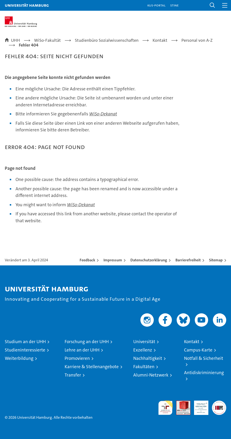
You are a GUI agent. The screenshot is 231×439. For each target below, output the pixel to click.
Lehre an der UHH (82, 350)
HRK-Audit (198, 406)
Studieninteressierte (25, 350)
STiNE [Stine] (174, 5)
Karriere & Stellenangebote (92, 367)
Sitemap (216, 260)
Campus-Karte (198, 350)
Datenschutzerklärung (148, 260)
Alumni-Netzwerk (150, 375)
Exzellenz (142, 350)
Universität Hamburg (27, 5)
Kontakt (191, 342)
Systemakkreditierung (219, 403)
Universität (144, 342)
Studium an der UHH (25, 342)
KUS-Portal (156, 5)
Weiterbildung (19, 358)
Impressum (112, 260)
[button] (212, 5)
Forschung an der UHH (87, 342)
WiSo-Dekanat (103, 114)
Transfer (73, 375)
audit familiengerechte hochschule (165, 408)
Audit (180, 403)
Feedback (87, 260)
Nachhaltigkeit (147, 358)
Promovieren (77, 358)
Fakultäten (143, 367)
